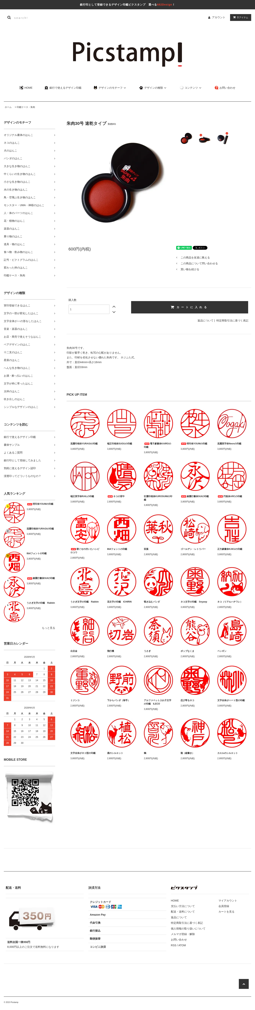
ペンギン (221, 651)
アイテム (239, 17)
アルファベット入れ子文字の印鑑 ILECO (157, 702)
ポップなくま (187, 651)
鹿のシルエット (115, 753)
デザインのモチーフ (110, 88)
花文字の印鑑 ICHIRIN (119, 601)
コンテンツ (191, 88)
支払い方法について (183, 906)
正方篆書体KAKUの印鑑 (229, 549)
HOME (26, 88)
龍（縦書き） (187, 753)
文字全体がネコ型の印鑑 (83, 753)
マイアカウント (227, 900)
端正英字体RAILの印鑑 (82, 496)
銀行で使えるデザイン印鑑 (63, 88)
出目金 (73, 651)
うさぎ (147, 651)
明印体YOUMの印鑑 (40, 504)
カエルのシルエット (227, 753)
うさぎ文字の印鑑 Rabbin (41, 603)
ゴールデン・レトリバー (193, 549)
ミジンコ (75, 700)
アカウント (218, 17)
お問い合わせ (225, 88)
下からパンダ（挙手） (118, 700)
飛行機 (110, 651)
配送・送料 (13, 887)
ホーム (8, 107)
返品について (206, 320)
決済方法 (94, 887)
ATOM (182, 945)
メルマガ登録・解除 (183, 934)
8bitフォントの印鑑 (37, 553)
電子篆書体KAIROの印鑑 (157, 445)
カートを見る (226, 911)
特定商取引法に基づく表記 (232, 320)
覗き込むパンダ (152, 601)
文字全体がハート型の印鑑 (231, 700)
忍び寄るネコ (187, 700)
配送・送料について (183, 911)
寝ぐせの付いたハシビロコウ (84, 551)
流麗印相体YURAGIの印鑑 (40, 528)
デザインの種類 (153, 88)
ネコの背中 (116, 496)
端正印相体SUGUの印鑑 (119, 443)
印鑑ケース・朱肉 (26, 107)
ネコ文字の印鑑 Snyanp (194, 601)
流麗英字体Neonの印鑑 (229, 443)
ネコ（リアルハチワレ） (229, 601)
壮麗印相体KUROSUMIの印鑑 (158, 498)
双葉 (146, 549)
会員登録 (223, 906)
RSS (173, 945)
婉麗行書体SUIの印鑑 (41, 578)
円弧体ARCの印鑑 (229, 496)
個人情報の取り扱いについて (188, 928)
